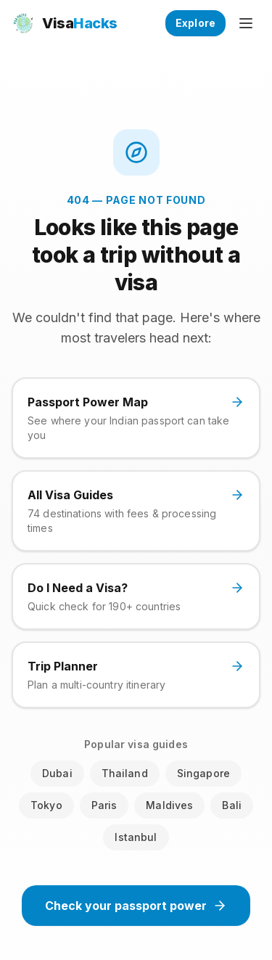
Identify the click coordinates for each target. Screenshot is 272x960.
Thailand (125, 773)
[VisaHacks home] (65, 23)
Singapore (203, 773)
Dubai (57, 773)
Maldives (169, 805)
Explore (195, 23)
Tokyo (46, 805)
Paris (104, 805)
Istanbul (136, 837)
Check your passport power (136, 905)
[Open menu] (245, 23)
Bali (232, 805)
